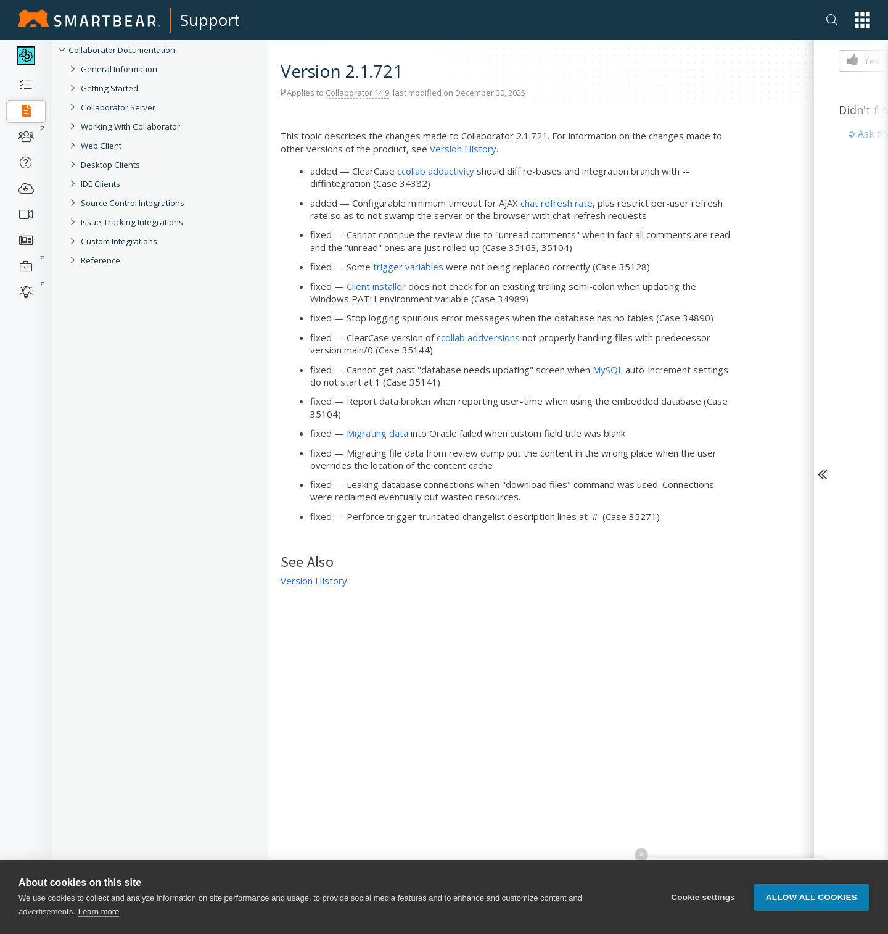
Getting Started (109, 88)
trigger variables (408, 266)
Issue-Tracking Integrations (132, 222)
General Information (119, 69)
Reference (100, 260)
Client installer (376, 286)
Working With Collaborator (130, 126)
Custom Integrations (119, 241)
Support (210, 20)
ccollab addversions (478, 337)
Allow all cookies (811, 897)
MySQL (608, 369)
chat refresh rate (556, 203)
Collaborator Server (118, 107)
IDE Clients (100, 183)
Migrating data (377, 433)
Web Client (101, 145)
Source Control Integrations (132, 203)
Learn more (98, 912)
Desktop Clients (110, 164)
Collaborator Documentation (121, 50)
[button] (862, 20)
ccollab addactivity (435, 171)
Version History (463, 149)
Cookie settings (703, 897)
